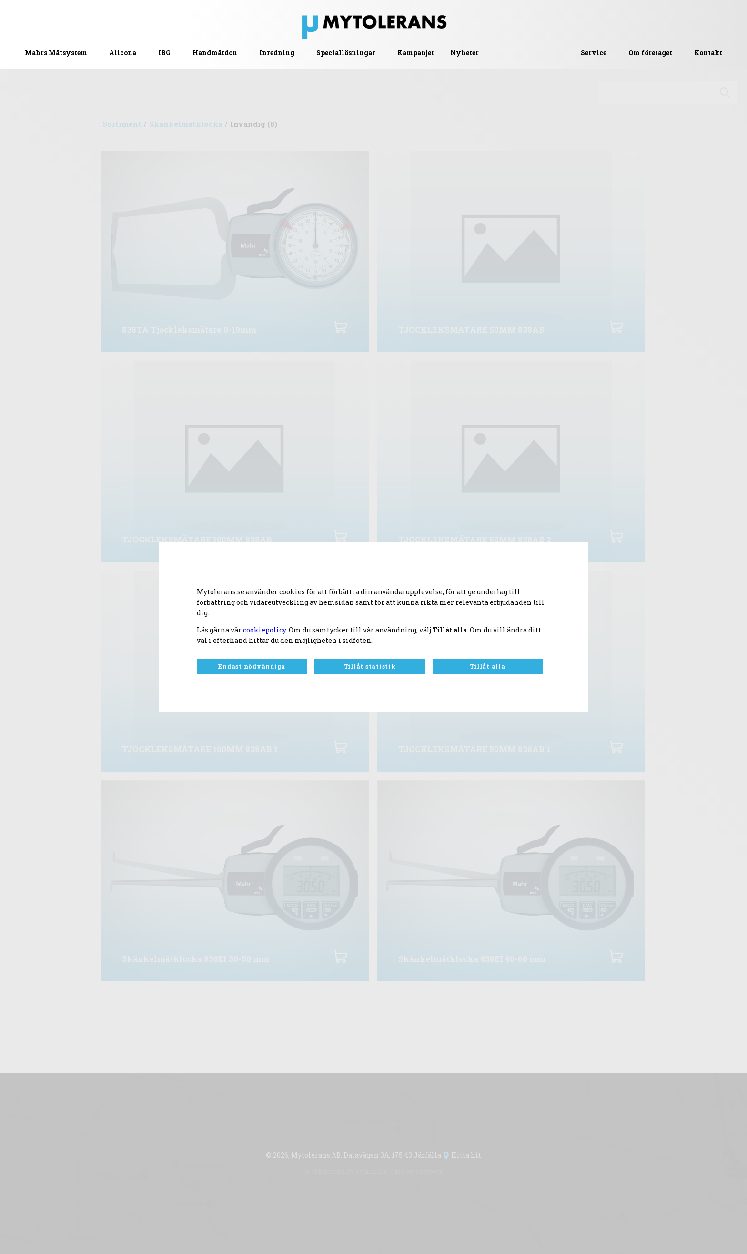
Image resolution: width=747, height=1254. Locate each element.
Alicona (122, 53)
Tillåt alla (487, 666)
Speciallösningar (345, 53)
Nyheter (464, 53)
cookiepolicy (264, 630)
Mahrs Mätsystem (56, 53)
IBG (164, 53)
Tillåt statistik (370, 666)
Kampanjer (415, 53)
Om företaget (650, 53)
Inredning (276, 53)
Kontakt (708, 53)
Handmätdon (214, 53)
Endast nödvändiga (251, 666)
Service (593, 53)
